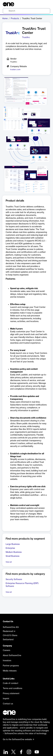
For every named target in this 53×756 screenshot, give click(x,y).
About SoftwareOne (12, 656)
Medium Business (14, 552)
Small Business (12, 556)
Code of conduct (10, 683)
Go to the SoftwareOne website (18, 740)
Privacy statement (11, 694)
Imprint (6, 699)
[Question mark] (46, 4)
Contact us (8, 704)
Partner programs (11, 666)
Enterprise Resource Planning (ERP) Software (22, 584)
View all (9, 562)
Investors (7, 661)
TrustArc (26, 37)
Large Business (13, 544)
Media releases (10, 671)
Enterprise (10, 548)
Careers (6, 650)
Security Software (14, 579)
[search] (26, 11)
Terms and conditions (12, 688)
